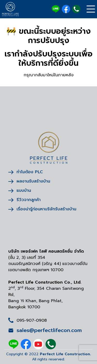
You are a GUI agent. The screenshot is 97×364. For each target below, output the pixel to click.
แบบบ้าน (19, 190)
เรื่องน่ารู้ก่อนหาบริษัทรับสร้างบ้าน (42, 209)
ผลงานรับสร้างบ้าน (29, 181)
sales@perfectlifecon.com (45, 330)
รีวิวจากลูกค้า (24, 200)
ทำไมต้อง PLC (25, 172)
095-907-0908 (32, 320)
